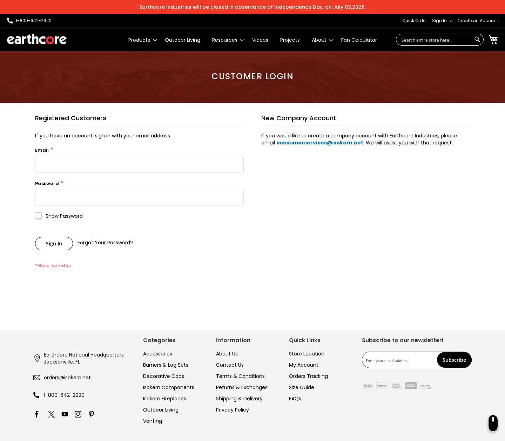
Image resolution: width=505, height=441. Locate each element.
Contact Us (230, 364)
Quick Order (414, 20)
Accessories (157, 353)
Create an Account (477, 20)
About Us (227, 353)
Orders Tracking (308, 376)
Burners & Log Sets (165, 364)
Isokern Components (168, 387)
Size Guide (301, 387)
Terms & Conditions (240, 376)
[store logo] (37, 39)
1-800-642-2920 (64, 395)
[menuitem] (140, 40)
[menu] (252, 40)
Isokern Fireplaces (164, 398)
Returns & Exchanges (242, 387)
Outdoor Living (161, 409)
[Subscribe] (454, 360)
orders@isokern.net (67, 377)
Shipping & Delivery (239, 398)
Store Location (306, 353)
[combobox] (440, 40)
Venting (152, 421)
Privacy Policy (232, 409)
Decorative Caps (163, 376)
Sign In (439, 20)
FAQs (295, 398)
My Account (303, 364)
